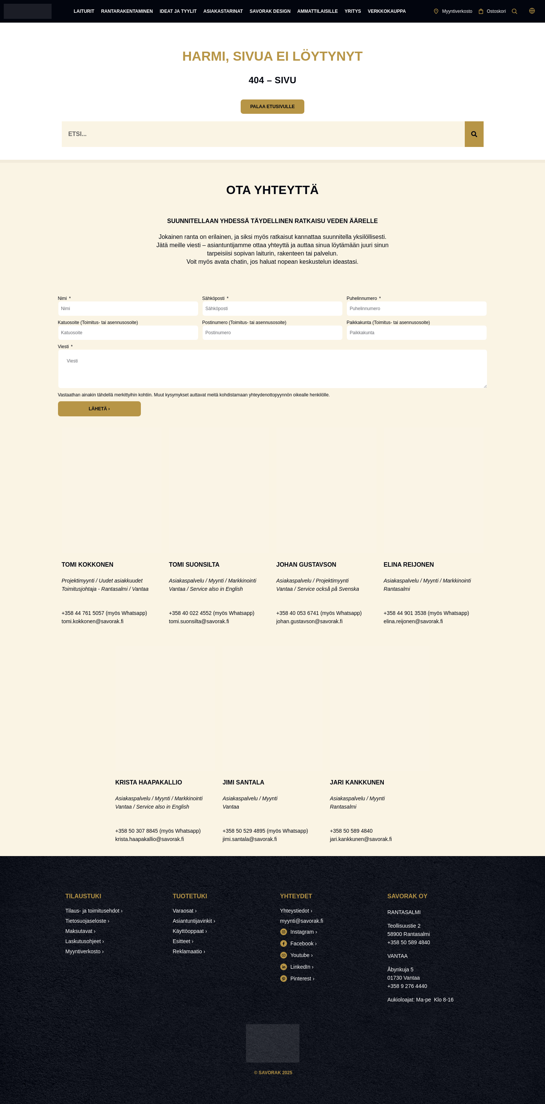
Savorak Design (270, 11)
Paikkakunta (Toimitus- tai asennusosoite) (388, 322)
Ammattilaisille (317, 11)
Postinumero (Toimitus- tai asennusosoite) (244, 322)
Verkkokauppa (387, 11)
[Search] (474, 134)
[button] (532, 11)
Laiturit (84, 11)
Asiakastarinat (223, 11)
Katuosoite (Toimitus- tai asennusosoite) (98, 322)
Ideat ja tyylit (178, 11)
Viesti (64, 346)
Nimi (63, 298)
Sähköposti (214, 298)
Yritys (353, 11)
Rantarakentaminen (127, 11)
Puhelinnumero (362, 298)
